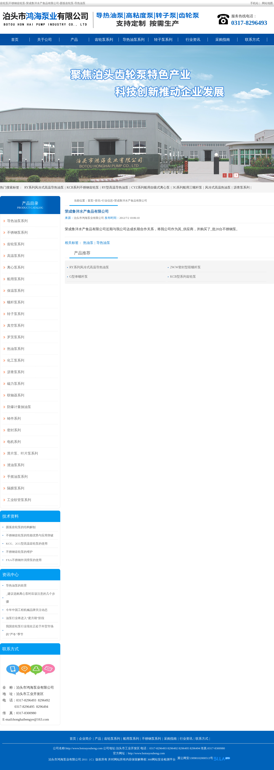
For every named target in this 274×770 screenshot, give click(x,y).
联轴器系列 (15, 395)
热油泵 (88, 243)
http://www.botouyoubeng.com (146, 753)
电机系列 (14, 442)
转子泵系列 (163, 39)
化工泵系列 (15, 360)
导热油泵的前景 (16, 585)
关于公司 (44, 39)
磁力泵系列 (15, 383)
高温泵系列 (15, 256)
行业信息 (107, 200)
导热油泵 (103, 243)
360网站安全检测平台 (161, 759)
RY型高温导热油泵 (115, 187)
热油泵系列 (15, 349)
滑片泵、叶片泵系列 (22, 453)
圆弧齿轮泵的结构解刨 (21, 527)
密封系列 (14, 430)
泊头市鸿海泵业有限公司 (89, 218)
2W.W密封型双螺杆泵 (185, 267)
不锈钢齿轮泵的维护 (19, 551)
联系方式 (252, 39)
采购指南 (222, 39)
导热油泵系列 (134, 39)
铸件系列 (14, 418)
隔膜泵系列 (15, 488)
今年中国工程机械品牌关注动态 (26, 610)
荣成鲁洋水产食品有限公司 (130, 200)
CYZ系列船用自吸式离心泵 (150, 187)
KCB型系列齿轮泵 (183, 276)
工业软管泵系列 (19, 500)
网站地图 (267, 3)
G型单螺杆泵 (78, 276)
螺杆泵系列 (15, 302)
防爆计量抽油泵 (19, 407)
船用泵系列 (15, 279)
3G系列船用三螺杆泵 (187, 187)
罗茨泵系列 (15, 337)
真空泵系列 (15, 325)
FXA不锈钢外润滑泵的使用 (24, 560)
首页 (14, 39)
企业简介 (85, 738)
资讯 (97, 200)
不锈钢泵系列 (17, 232)
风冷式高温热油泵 (218, 187)
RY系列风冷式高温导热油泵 (44, 187)
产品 (74, 39)
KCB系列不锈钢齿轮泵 (83, 187)
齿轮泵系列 (104, 39)
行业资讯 (193, 39)
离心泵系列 (15, 267)
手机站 (254, 3)
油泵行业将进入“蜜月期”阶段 (25, 618)
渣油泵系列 (15, 465)
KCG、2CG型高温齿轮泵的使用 (26, 543)
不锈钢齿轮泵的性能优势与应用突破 (29, 535)
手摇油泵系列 (17, 476)
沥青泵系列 (242, 187)
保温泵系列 (15, 290)
